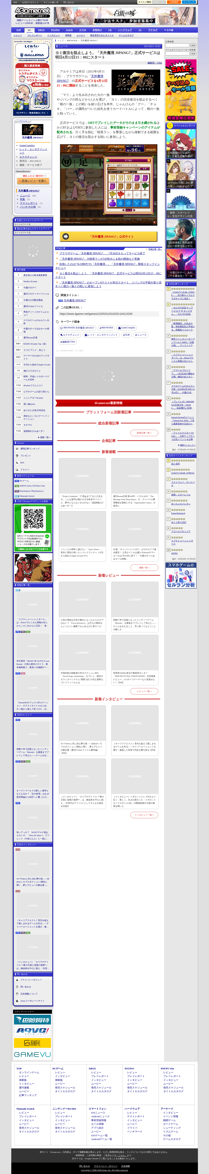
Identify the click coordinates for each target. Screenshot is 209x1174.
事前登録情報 (98, 1120)
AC (140, 30)
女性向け (97, 30)
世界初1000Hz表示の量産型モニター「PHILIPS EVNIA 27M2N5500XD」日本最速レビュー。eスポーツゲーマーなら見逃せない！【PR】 (134, 678)
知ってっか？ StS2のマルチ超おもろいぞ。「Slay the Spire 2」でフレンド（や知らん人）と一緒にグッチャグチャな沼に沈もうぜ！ (33, 835)
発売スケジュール (65, 1087)
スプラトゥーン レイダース (182, 542)
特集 (22, 199)
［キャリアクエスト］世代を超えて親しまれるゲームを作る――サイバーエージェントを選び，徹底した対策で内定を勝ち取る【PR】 (33, 923)
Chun (68, 342)
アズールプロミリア (181, 531)
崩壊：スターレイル (181, 494)
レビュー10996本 (24, 23)
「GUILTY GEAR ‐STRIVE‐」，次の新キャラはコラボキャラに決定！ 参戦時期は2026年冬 (183, 295)
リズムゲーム (170, 1131)
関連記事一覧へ (155, 249)
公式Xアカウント (30, 2)
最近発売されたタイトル (102, 35)
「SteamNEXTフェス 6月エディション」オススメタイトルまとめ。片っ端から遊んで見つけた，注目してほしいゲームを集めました (33, 706)
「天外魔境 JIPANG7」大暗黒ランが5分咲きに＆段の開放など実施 (99, 258)
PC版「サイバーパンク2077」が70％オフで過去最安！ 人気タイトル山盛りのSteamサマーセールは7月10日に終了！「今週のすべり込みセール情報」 (134, 554)
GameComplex (27, 145)
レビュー (18, 35)
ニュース (25, 195)
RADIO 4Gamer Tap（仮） (36, 344)
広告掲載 (125, 1166)
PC (29, 30)
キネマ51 (28, 425)
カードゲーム (170, 1123)
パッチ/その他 (28, 206)
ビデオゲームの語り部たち (36, 391)
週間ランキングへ (188, 445)
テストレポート (29, 203)
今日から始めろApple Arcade (37, 364)
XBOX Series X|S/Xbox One (32, 486)
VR (110, 30)
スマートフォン (97, 1108)
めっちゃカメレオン (181, 504)
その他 (167, 1135)
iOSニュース (98, 1112)
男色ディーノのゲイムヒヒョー (36, 313)
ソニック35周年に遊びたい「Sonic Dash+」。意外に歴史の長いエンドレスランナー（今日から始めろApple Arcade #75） (82, 552)
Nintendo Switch (27, 496)
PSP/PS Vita (167, 1068)
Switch (69, 30)
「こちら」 (121, 1155)
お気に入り (159, 2)
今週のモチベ (30, 287)
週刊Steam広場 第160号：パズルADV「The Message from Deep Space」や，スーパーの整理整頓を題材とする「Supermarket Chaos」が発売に (134, 501)
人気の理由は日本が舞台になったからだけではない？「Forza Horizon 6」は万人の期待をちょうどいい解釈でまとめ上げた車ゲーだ (82, 623)
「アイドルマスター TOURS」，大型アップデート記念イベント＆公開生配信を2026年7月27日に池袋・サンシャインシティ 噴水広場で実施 (183, 436)
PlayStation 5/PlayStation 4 (32, 491)
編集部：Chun (155, 62)
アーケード (167, 1108)
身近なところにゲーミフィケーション (36, 417)
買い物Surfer (29, 404)
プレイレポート (34, 35)
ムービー (81, 35)
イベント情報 (170, 1116)
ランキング (189, 2)
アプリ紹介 (97, 1127)
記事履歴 (174, 2)
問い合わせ (68, 2)
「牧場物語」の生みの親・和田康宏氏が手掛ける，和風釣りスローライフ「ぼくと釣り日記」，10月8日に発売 (183, 327)
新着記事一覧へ (144, 433)
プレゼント (25, 455)
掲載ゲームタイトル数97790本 (32, 20)
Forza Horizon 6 (178, 513)
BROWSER (107, 327)
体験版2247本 (42, 23)
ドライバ (24, 469)
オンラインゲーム (29, 1072)
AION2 (174, 553)
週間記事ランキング (30, 448)
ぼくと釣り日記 (178, 522)
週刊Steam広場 (31, 337)
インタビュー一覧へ (144, 815)
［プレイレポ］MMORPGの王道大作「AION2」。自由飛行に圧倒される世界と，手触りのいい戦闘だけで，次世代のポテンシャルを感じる (183, 405)
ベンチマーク (134, 1131)
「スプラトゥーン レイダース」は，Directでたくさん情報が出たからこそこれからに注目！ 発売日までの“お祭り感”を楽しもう (33, 622)
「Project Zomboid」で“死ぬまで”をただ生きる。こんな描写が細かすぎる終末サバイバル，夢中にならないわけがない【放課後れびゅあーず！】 (82, 501)
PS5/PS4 (55, 30)
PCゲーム (24, 480)
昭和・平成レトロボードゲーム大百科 (36, 378)
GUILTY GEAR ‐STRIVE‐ (183, 473)
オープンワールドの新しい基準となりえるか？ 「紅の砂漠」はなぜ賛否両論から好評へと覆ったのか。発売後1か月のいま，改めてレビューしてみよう (33, 794)
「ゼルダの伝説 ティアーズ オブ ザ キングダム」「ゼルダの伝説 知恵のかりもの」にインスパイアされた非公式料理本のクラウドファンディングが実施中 (183, 311)
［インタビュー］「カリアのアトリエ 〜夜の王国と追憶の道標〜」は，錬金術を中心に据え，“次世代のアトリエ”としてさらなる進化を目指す (33, 965)
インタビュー (53, 35)
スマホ (82, 30)
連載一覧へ (45, 437)
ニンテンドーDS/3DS (64, 1108)
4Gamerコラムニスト (33, 385)
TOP (18, 30)
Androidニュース (100, 1116)
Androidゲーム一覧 (101, 1139)
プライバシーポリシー (31, 980)
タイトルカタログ (65, 1091)
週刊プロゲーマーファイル (36, 294)
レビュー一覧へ (144, 691)
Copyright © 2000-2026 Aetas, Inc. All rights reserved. (104, 1170)
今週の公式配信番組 (33, 300)
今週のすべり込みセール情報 (36, 330)
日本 (127, 334)
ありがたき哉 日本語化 (34, 410)
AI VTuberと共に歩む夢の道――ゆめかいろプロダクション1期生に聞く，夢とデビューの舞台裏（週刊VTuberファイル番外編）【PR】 (33, 882)
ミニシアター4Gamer (33, 398)
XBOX (41, 30)
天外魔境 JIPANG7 (32, 137)
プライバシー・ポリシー (105, 1166)
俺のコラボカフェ (32, 371)
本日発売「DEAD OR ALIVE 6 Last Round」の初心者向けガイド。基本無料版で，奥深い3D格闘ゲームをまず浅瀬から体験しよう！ (33, 664)
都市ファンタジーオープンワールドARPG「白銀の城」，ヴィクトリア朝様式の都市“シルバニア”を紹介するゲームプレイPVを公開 (183, 342)
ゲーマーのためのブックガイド (36, 357)
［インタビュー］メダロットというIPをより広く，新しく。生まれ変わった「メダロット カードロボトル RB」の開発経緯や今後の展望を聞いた (134, 801)
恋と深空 (175, 464)
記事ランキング (28, 1095)
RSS (15, 2)
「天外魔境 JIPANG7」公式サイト (111, 236)
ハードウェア (125, 30)
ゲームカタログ (126, 35)
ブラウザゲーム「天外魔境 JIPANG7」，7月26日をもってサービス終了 (102, 253)
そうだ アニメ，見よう (34, 350)
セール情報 (97, 1123)
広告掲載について (29, 994)
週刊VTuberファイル (33, 306)
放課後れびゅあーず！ (34, 431)
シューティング (172, 1127)
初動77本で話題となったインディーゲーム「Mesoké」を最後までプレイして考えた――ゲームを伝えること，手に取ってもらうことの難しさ (33, 752)
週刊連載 (24, 1087)
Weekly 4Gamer (31, 281)
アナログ (152, 30)
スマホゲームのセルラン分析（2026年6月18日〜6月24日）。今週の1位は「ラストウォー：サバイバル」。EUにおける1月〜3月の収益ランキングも (183, 389)
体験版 (68, 35)
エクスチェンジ (28, 156)
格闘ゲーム (169, 1120)
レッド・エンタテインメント (102, 334)
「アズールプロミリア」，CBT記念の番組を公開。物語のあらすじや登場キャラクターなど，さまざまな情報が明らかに (183, 373)
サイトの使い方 (51, 2)
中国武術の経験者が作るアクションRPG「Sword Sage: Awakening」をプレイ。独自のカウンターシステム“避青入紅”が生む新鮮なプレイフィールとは (82, 678)
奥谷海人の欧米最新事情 (35, 275)
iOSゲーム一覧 (99, 1135)
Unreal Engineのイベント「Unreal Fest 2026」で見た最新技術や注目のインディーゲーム (183, 420)
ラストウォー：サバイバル (183, 484)
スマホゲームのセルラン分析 (36, 322)
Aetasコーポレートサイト (32, 1001)
